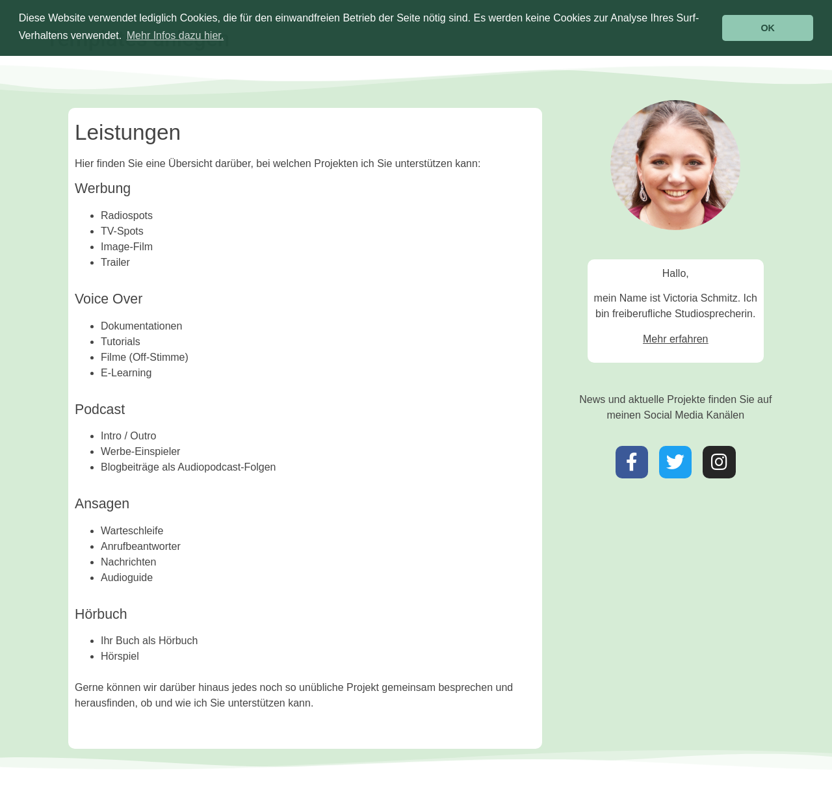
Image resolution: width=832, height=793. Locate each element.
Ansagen (102, 504)
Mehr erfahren (675, 338)
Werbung (103, 188)
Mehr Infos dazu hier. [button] (175, 35)
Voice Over (108, 299)
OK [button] (767, 28)
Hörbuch (101, 614)
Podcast (100, 409)
